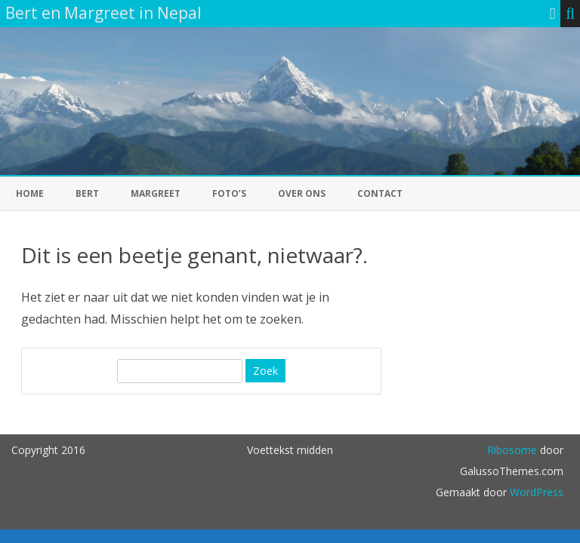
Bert (87, 193)
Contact (380, 193)
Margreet (155, 193)
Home (30, 193)
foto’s (229, 193)
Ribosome (512, 450)
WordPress (535, 492)
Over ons (301, 193)
